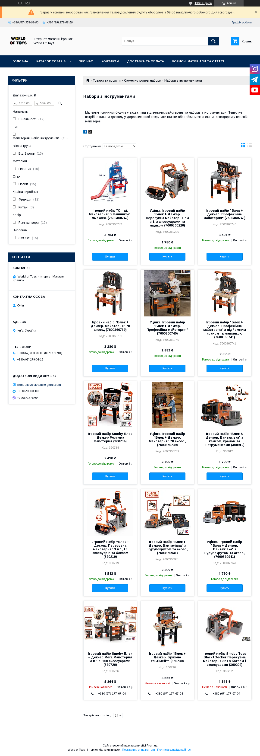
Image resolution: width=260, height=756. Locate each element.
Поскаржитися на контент (138, 749)
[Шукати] (213, 41)
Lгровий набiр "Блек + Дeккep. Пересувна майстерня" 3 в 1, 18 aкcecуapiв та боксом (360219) (110, 549)
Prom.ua (152, 745)
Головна (20, 61)
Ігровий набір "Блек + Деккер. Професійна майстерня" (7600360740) (224, 214)
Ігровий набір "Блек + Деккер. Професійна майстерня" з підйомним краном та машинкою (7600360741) (224, 329)
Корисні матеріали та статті (198, 61)
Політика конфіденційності (174, 749)
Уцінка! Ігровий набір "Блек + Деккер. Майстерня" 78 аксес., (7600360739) (167, 439)
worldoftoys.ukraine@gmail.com (39, 384)
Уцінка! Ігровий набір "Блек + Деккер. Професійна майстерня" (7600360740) (167, 327)
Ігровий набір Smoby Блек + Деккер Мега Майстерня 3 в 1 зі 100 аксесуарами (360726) (110, 659)
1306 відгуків (203, 3)
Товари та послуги (107, 80)
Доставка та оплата (145, 61)
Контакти (110, 61)
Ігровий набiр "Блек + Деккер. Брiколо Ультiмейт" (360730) (167, 657)
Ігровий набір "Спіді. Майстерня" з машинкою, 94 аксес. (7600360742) (110, 214)
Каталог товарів (51, 61)
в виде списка (249, 146)
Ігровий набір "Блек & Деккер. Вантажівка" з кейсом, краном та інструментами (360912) (224, 439)
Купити (110, 256)
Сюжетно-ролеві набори (142, 80)
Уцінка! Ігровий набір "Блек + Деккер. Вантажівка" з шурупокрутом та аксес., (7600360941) (224, 549)
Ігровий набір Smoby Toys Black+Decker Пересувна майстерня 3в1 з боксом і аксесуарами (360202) (224, 659)
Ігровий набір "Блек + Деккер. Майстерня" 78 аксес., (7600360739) (110, 326)
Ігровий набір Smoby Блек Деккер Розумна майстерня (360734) (110, 437)
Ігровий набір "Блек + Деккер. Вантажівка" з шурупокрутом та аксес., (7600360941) (167, 547)
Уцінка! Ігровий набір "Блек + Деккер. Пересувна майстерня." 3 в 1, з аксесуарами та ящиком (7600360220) (167, 218)
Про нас (85, 61)
